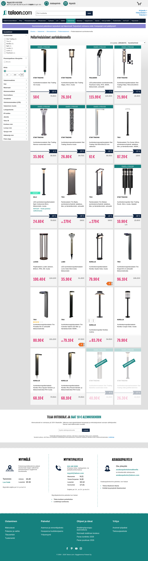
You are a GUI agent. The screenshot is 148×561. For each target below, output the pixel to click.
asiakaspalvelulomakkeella (127, 470)
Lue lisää (6, 482)
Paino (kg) (15, 139)
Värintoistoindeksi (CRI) (15, 102)
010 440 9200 (72, 466)
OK (22, 75)
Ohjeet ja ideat (85, 521)
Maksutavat (10, 528)
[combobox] (61, 13)
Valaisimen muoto (15, 106)
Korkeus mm (15, 124)
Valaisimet (70, 21)
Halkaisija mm (15, 135)
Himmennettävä (15, 91)
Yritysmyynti (46, 535)
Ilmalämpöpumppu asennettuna (84, 529)
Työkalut (51, 21)
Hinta (15, 67)
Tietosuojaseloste (120, 531)
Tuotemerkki (15, 35)
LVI (57, 21)
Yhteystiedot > (141, 13)
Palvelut (45, 521)
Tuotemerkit (117, 21)
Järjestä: (122, 43)
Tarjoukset (134, 21)
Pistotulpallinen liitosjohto (15, 58)
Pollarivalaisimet (63, 31)
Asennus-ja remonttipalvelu (52, 528)
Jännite (15, 117)
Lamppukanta (15, 110)
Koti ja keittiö (106, 21)
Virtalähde (15, 99)
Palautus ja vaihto (12, 531)
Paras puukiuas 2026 (85, 540)
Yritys (116, 521)
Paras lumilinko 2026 (85, 537)
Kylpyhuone (89, 21)
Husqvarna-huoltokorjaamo (52, 531)
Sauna (97, 21)
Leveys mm (15, 128)
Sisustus (79, 21)
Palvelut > (143, 15)
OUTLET (126, 21)
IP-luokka (15, 113)
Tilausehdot (10, 535)
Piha (20, 21)
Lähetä (85, 430)
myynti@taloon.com (75, 473)
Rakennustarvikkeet (10, 21)
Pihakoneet (42, 21)
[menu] (74, 21)
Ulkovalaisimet (51, 31)
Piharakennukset (30, 21)
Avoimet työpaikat (120, 528)
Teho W (15, 121)
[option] (89, 320)
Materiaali (15, 87)
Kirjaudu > (143, 10)
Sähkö (63, 21)
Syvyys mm (15, 131)
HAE (89, 13)
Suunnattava (15, 95)
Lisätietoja (111, 437)
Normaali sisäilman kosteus (88, 533)
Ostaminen (11, 521)
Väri (15, 84)
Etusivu (33, 31)
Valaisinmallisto (15, 80)
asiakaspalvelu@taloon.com (127, 475)
